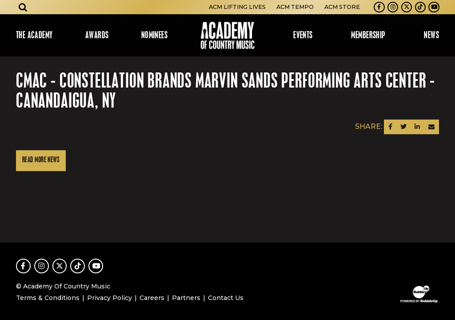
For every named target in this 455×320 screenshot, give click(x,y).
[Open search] (23, 7)
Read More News (41, 160)
